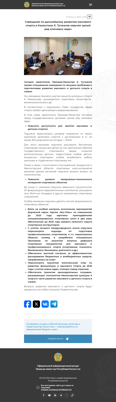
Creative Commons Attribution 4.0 (56, 390)
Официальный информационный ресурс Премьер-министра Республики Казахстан (58, 361)
